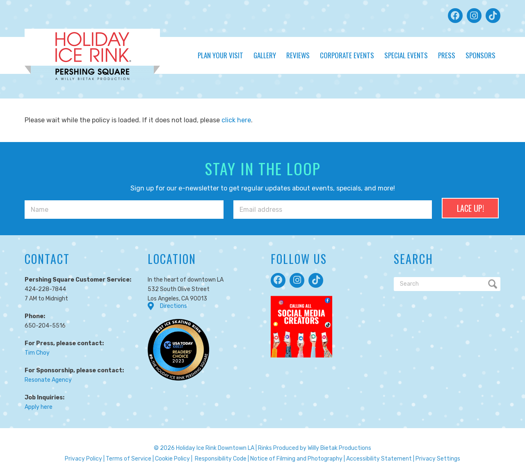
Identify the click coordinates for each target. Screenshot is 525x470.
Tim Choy (37, 352)
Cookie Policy (172, 458)
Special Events (406, 55)
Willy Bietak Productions (339, 448)
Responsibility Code (221, 458)
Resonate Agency (48, 379)
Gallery (264, 55)
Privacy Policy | (85, 458)
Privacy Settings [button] (437, 458)
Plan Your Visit (220, 55)
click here (236, 120)
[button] (455, 15)
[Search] (447, 284)
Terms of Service (128, 458)
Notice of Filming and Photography (296, 458)
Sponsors (480, 55)
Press (446, 55)
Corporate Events (347, 55)
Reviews (298, 55)
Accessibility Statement (379, 458)
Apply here (38, 407)
